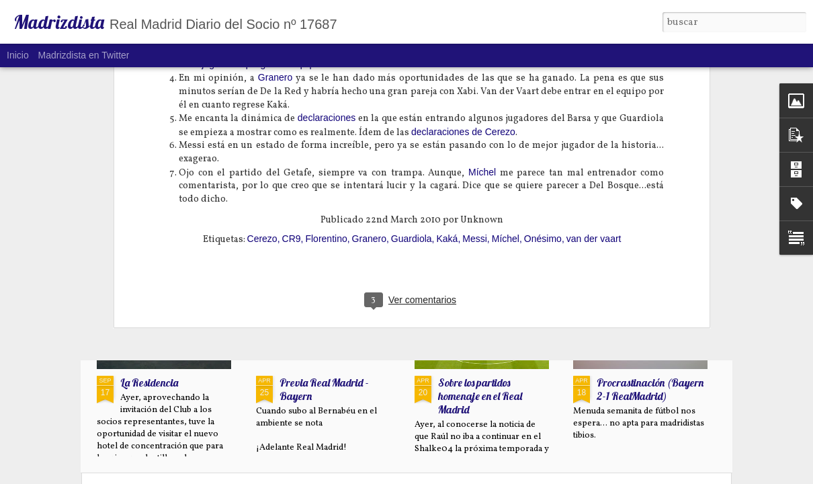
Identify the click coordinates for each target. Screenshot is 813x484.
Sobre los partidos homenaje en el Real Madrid (480, 396)
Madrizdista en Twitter (84, 55)
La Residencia (149, 382)
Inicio (18, 55)
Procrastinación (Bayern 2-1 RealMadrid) (650, 389)
